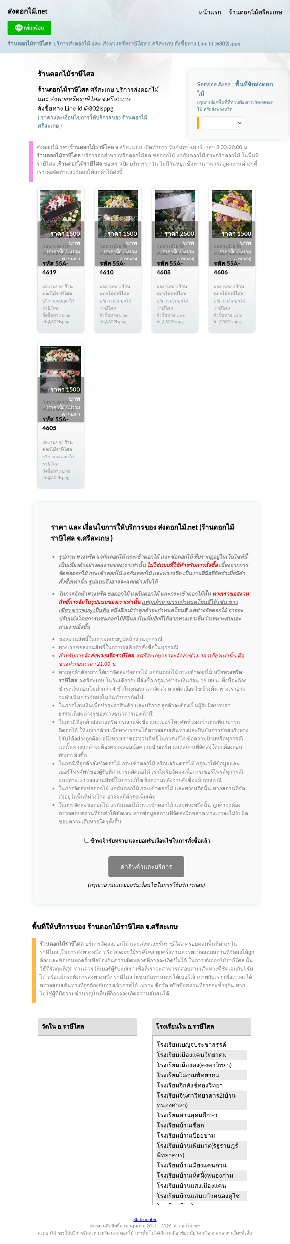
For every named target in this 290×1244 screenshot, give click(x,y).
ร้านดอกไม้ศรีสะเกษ (255, 11)
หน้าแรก (210, 11)
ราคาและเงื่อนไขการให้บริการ (76, 117)
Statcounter (144, 1219)
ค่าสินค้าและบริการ (146, 866)
